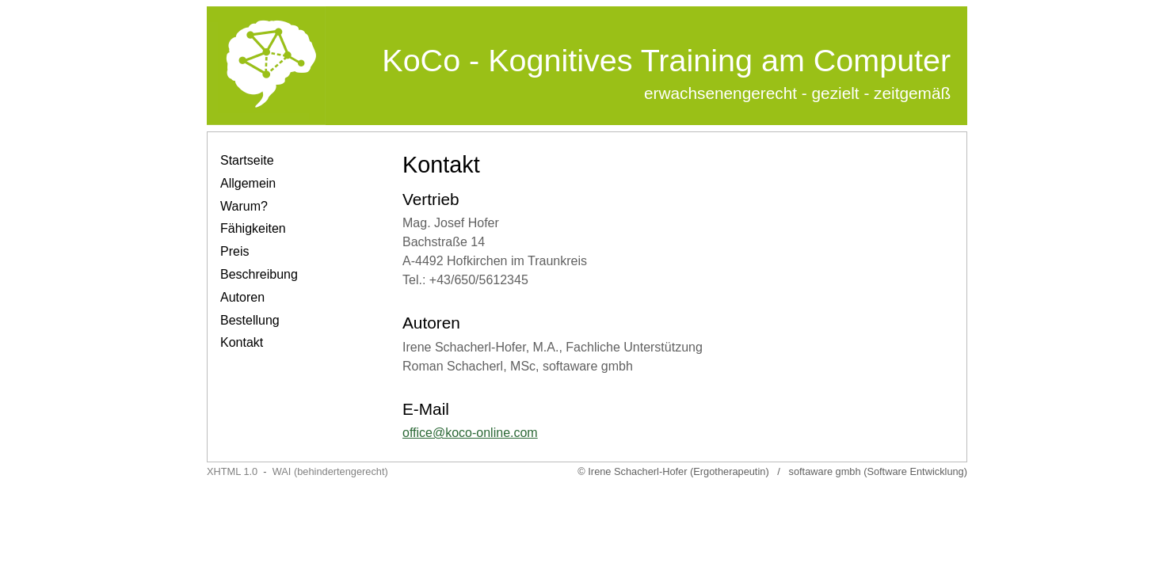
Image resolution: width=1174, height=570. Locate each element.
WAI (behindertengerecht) (330, 471)
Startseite (247, 160)
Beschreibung (259, 274)
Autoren (242, 297)
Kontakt (241, 342)
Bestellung (250, 320)
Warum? (244, 206)
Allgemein (248, 183)
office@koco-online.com (470, 432)
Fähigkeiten (253, 228)
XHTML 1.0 (232, 471)
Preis (234, 251)
